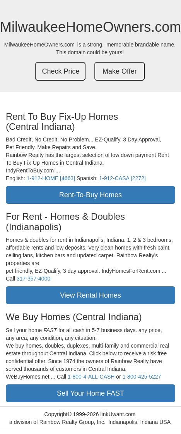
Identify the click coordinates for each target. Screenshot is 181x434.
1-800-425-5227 (142, 377)
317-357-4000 (33, 279)
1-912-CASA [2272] (122, 178)
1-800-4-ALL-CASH (91, 377)
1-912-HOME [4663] (51, 178)
